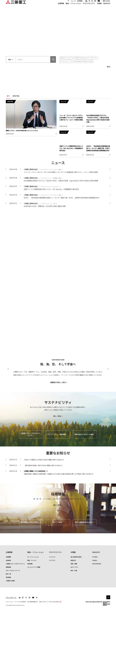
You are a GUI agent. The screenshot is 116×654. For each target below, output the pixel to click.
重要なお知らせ (58, 498)
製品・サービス (31, 606)
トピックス (52, 602)
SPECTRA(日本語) (55, 647)
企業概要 (8, 602)
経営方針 (73, 606)
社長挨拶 (8, 606)
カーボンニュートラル (66, 61)
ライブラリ (52, 606)
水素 (61, 58)
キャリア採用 (57, 568)
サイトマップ (9, 647)
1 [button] (55, 50)
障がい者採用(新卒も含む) (84, 568)
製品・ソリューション (73, 6)
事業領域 (8, 613)
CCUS (83, 58)
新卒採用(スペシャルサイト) (30, 568)
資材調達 (8, 623)
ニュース (73, 4)
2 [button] (60, 50)
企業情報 (61, 6)
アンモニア (69, 58)
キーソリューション (33, 602)
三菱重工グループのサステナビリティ (30, 480)
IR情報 (99, 6)
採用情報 (79, 4)
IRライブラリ (74, 613)
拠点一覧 (8, 619)
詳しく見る (57, 461)
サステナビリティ (89, 6)
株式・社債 (74, 616)
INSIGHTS (106, 6)
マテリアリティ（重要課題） (57, 480)
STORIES (95, 602)
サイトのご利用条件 (20, 647)
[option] (58, 31)
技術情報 (30, 609)
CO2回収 (76, 58)
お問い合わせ (43, 647)
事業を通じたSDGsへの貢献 (84, 480)
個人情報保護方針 (32, 647)
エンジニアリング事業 (33, 613)
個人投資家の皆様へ (76, 602)
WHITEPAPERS (96, 609)
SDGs (91, 61)
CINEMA (94, 606)
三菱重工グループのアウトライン (15, 609)
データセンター (92, 58)
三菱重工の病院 (10, 626)
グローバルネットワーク (13, 616)
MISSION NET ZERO (81, 61)
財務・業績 (74, 609)
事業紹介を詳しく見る (58, 428)
